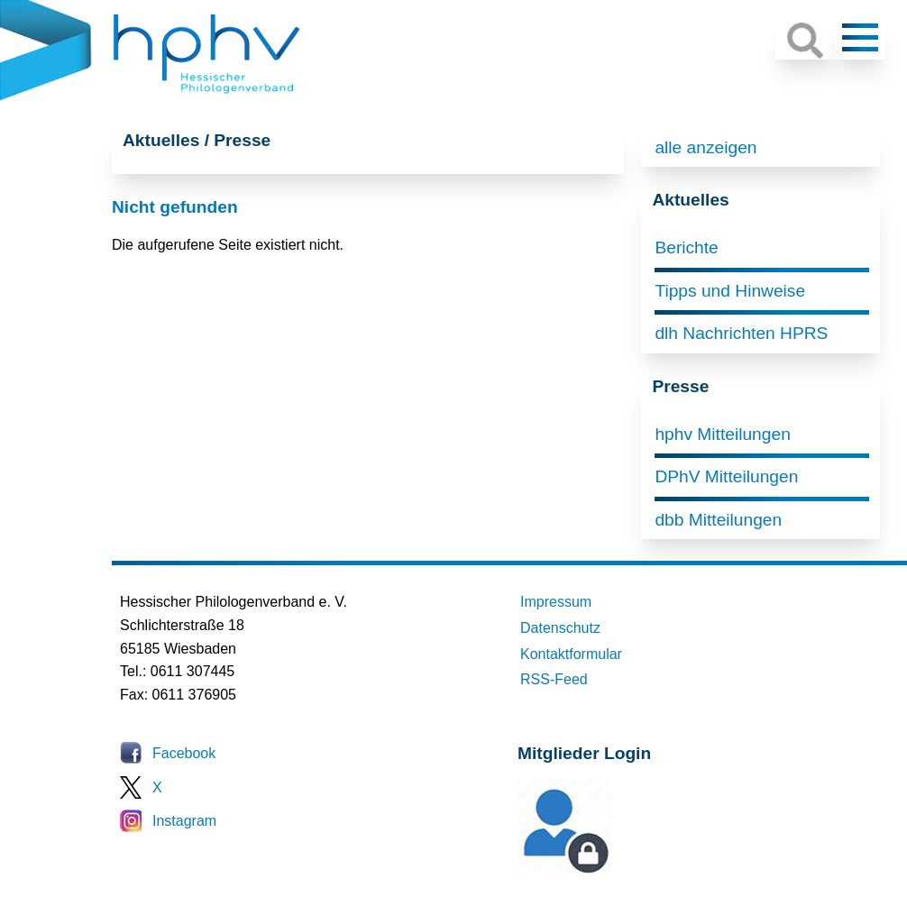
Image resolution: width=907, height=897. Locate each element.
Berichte (686, 247)
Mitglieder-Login (616, 871)
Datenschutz (560, 628)
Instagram (184, 820)
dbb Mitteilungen (718, 519)
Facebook (183, 753)
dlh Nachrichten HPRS (741, 333)
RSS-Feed (554, 679)
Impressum (555, 601)
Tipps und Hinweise (730, 290)
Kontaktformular (571, 654)
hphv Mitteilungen (722, 434)
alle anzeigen (705, 147)
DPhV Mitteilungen (726, 476)
